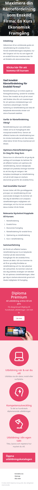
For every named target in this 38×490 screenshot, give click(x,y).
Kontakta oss (19, 474)
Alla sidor (18, 478)
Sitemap (17, 476)
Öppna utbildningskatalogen (19, 457)
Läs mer (19, 318)
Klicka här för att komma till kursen (17, 69)
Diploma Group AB (17, 483)
